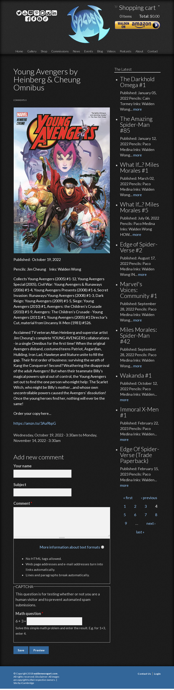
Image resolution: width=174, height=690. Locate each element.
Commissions (60, 51)
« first (128, 497)
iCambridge (27, 683)
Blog (100, 51)
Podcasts (125, 51)
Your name (22, 466)
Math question (29, 613)
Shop (44, 51)
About (139, 51)
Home (19, 51)
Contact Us (144, 673)
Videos (111, 51)
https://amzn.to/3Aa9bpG (34, 423)
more (137, 109)
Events (88, 51)
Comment (22, 503)
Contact (153, 51)
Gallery (32, 51)
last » (140, 532)
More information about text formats (70, 547)
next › (151, 523)
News (76, 51)
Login (157, 673)
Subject (19, 484)
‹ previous (149, 497)
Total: (144, 16)
